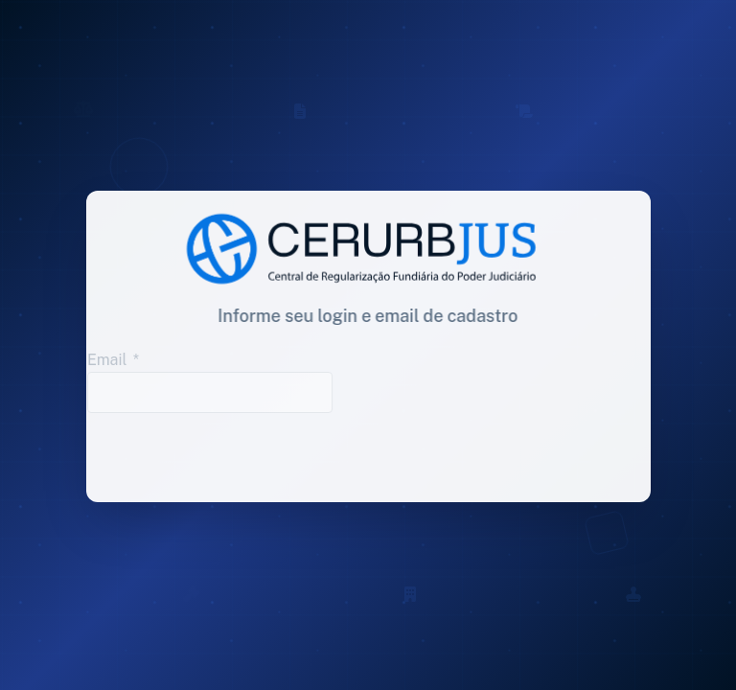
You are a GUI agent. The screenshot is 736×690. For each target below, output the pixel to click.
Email (101, 360)
